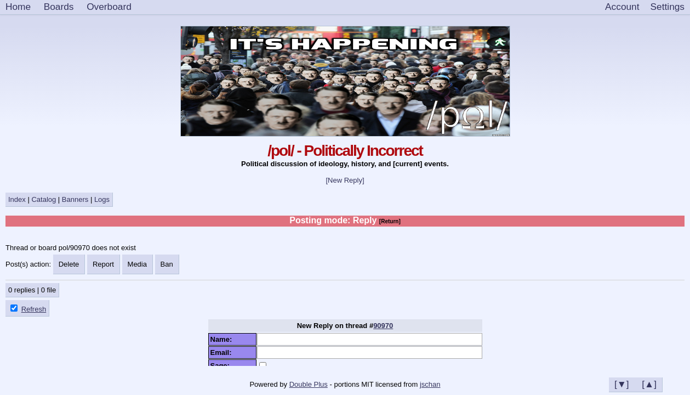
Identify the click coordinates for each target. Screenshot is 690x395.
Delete (69, 264)
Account (622, 6)
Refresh (34, 309)
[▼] (621, 384)
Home (18, 6)
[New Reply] (345, 180)
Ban (167, 264)
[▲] (649, 384)
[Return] (390, 221)
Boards (59, 6)
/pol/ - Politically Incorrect (345, 150)
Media (137, 264)
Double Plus (308, 384)
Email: (223, 352)
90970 (383, 325)
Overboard (109, 6)
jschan (430, 384)
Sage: (222, 366)
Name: (223, 339)
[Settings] (667, 7)
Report (103, 264)
